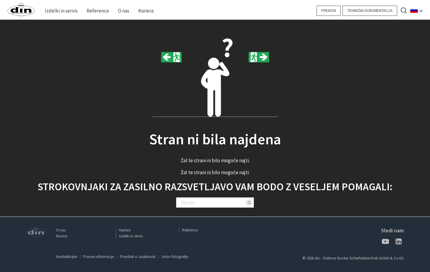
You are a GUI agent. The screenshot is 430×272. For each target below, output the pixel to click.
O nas (60, 230)
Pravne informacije (98, 256)
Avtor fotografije (175, 256)
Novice (61, 236)
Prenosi (328, 10)
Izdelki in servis (131, 236)
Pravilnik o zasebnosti (138, 256)
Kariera (124, 230)
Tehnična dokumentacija (369, 10)
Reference (190, 230)
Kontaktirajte (66, 256)
